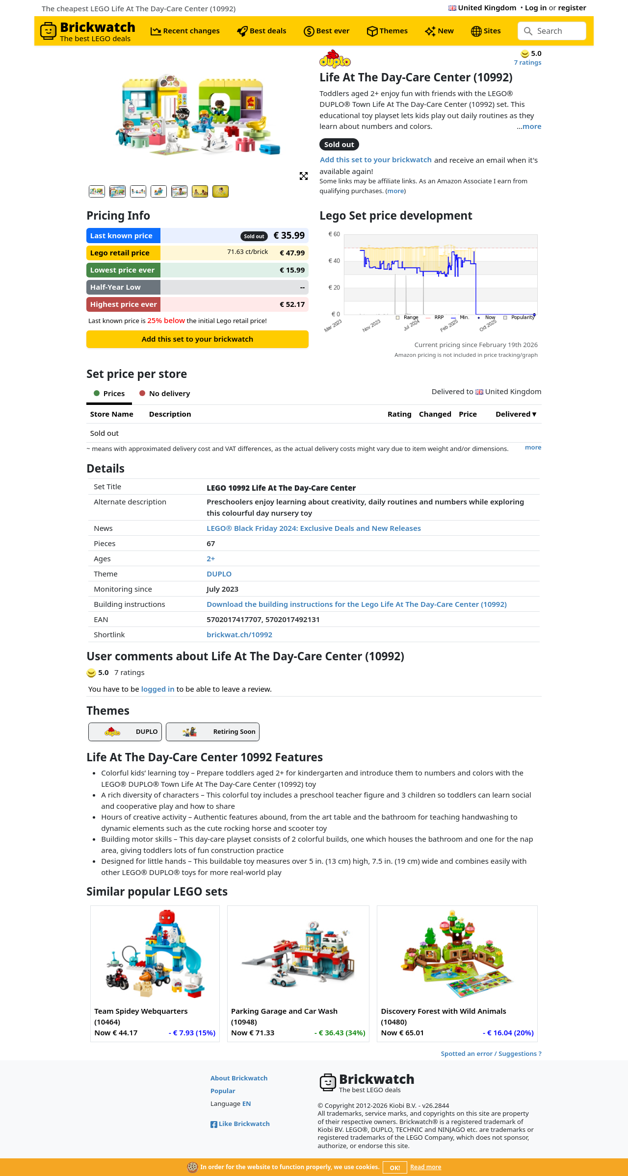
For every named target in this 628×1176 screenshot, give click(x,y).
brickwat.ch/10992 (239, 634)
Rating (400, 414)
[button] (304, 175)
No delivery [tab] (164, 393)
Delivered (513, 414)
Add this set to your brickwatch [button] (376, 159)
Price (468, 414)
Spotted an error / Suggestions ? (491, 1053)
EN (246, 1103)
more (532, 126)
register (572, 7)
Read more (425, 1167)
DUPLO (219, 573)
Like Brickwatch (240, 1123)
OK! (395, 1168)
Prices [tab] (109, 393)
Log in (536, 7)
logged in (158, 689)
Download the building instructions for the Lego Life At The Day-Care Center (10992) (357, 604)
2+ (211, 558)
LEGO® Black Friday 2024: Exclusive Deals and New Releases (314, 528)
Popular (223, 1090)
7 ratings (528, 62)
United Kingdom (482, 7)
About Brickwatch (239, 1078)
